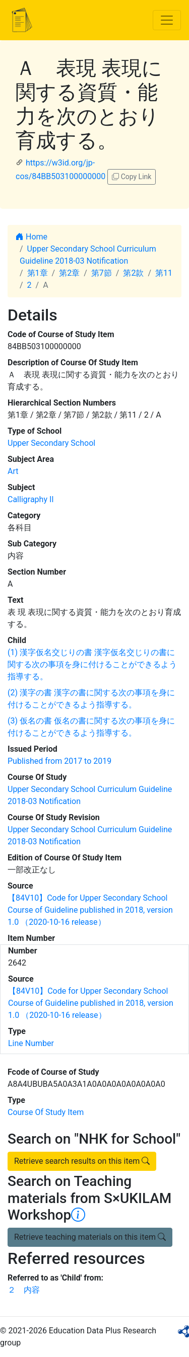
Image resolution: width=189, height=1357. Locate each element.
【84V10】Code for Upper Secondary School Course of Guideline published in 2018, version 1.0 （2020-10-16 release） (90, 910)
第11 (163, 273)
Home (31, 237)
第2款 (133, 273)
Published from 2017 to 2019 (59, 761)
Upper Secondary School (51, 443)
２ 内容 (24, 1290)
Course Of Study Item (46, 1112)
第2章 (69, 273)
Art (13, 471)
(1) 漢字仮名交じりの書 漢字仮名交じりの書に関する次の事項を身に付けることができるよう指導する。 (92, 664)
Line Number (31, 1043)
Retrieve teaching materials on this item (90, 1237)
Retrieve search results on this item (82, 1161)
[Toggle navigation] (167, 20)
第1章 (37, 273)
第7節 (101, 273)
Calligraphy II (31, 499)
